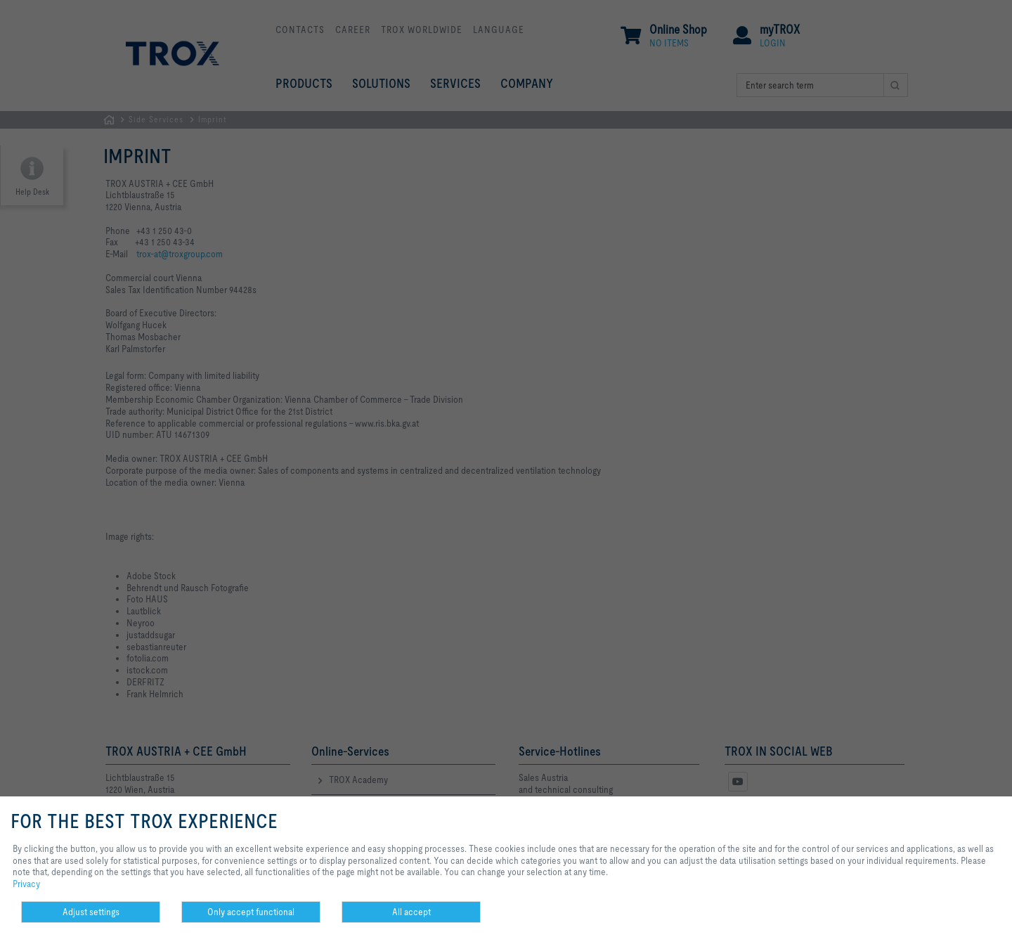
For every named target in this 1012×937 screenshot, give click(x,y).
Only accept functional (250, 911)
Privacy (26, 883)
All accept (411, 911)
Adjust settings (91, 911)
